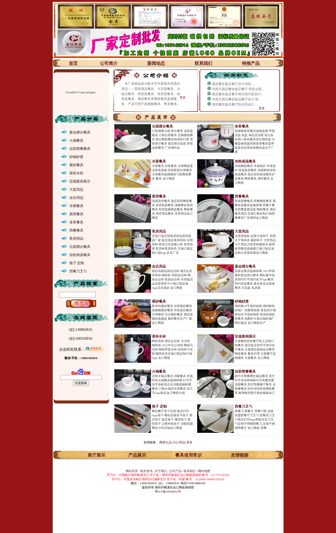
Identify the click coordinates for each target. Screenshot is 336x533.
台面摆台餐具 (79, 247)
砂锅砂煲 (76, 157)
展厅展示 (96, 455)
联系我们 (203, 63)
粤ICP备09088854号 (168, 491)
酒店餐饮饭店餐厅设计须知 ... (233, 84)
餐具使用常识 (188, 455)
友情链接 (239, 455)
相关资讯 (146, 471)
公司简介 (109, 63)
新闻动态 (156, 63)
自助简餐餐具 (79, 149)
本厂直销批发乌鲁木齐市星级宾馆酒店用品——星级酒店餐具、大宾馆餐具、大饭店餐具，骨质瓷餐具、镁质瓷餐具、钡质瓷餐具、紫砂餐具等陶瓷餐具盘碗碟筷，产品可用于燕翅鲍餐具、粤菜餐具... (150, 94)
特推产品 (251, 63)
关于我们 (161, 471)
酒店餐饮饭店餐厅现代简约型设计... (237, 94)
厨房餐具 (76, 214)
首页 (73, 63)
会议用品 (76, 198)
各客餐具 (76, 222)
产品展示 (137, 455)
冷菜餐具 (76, 206)
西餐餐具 (76, 230)
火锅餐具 (76, 140)
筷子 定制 (76, 263)
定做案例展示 (79, 181)
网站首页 (132, 471)
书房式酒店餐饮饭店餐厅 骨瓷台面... (238, 89)
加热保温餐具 (79, 255)
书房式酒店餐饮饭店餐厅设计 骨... (236, 99)
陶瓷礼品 (165, 442)
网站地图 (204, 471)
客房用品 (76, 238)
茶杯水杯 (76, 173)
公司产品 (175, 471)
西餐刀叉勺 (78, 271)
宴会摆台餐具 (79, 132)
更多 (183, 97)
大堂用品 (76, 189)
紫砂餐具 (76, 165)
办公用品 (179, 442)
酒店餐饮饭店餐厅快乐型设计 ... (235, 104)
